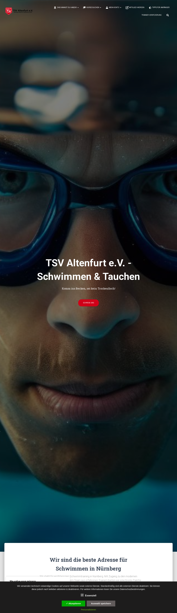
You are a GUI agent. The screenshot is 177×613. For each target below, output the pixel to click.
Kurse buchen (92, 7)
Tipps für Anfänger (159, 7)
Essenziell (88, 595)
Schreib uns (88, 304)
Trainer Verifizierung (152, 15)
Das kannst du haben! (66, 7)
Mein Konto (113, 7)
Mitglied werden (135, 7)
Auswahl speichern (101, 603)
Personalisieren (88, 609)
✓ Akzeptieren (73, 603)
